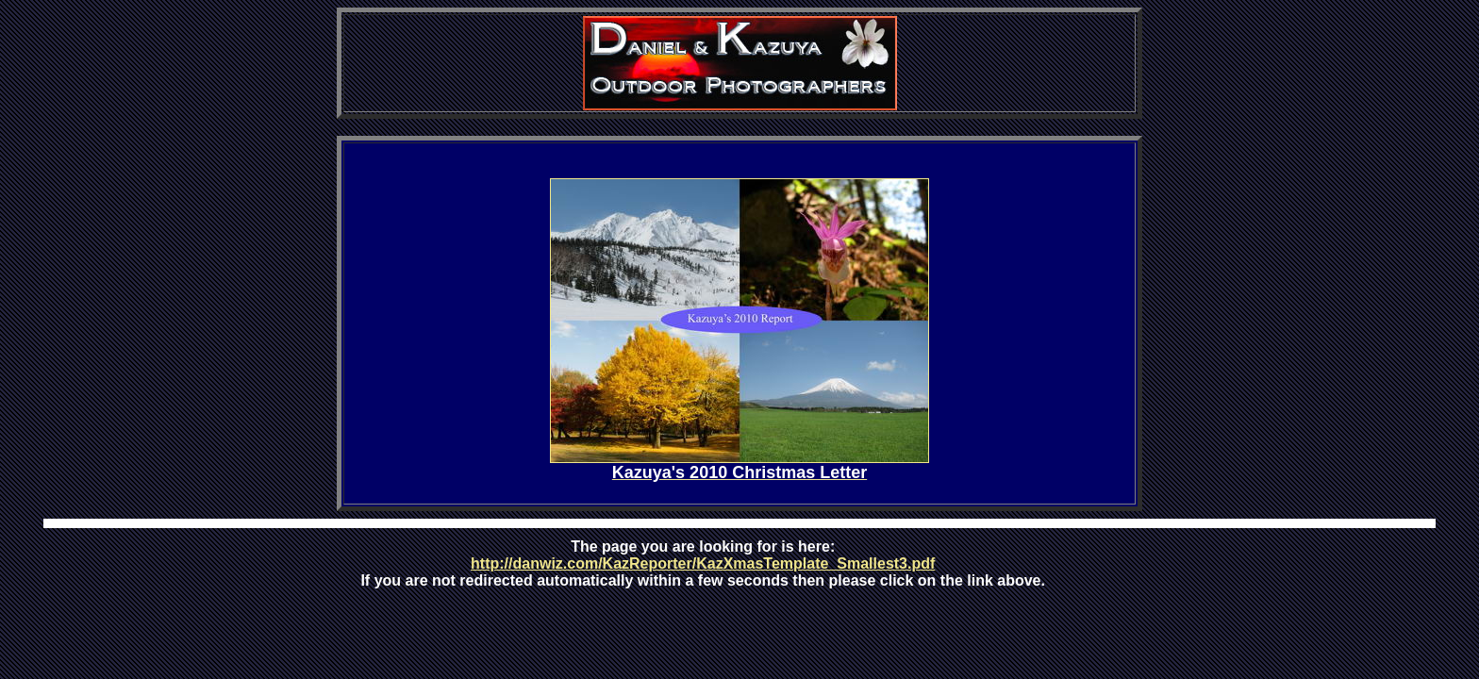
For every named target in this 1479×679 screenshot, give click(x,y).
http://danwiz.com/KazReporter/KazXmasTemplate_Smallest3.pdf (703, 563)
